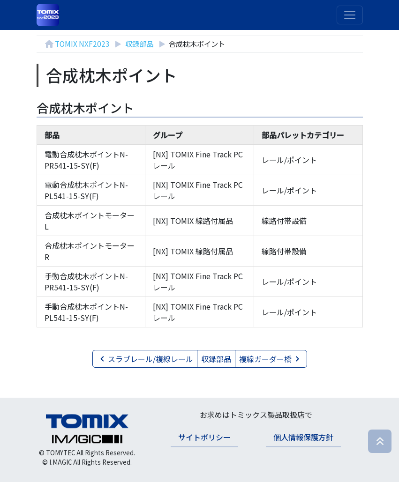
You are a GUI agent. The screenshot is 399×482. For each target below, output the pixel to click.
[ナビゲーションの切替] (350, 15)
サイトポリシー (204, 437)
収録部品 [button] (216, 358)
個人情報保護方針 (303, 437)
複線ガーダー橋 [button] (271, 358)
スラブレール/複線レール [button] (145, 358)
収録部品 (139, 43)
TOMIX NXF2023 (82, 43)
